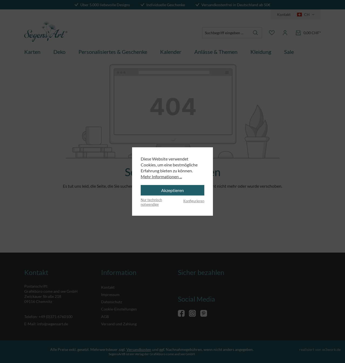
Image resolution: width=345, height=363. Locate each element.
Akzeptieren (172, 190)
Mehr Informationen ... (161, 176)
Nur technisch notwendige (151, 202)
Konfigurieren (193, 201)
